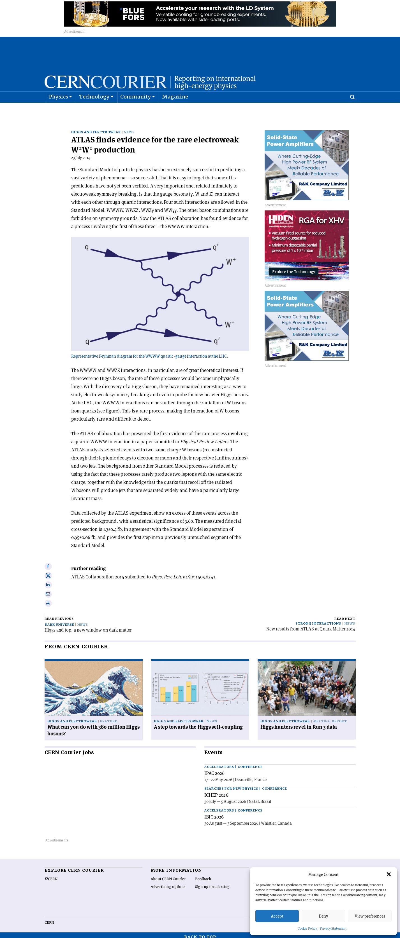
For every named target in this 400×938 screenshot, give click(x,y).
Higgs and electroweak (96, 128)
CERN (49, 919)
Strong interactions (318, 620)
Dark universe (59, 621)
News (129, 128)
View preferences (370, 916)
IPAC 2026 (214, 769)
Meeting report (330, 717)
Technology (94, 110)
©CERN (51, 875)
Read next (344, 615)
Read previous (59, 615)
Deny (323, 916)
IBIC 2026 (214, 813)
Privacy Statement (333, 928)
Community (135, 110)
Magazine (175, 110)
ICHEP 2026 (216, 791)
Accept (277, 916)
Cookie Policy (307, 928)
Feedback (203, 875)
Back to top (200, 933)
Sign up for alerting (212, 883)
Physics (58, 110)
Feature (108, 717)
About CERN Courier (168, 875)
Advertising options (168, 883)
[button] (389, 874)
